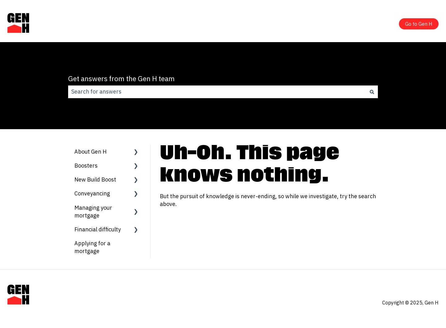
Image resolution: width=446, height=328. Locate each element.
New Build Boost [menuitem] (95, 179)
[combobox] (217, 91)
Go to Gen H (418, 24)
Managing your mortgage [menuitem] (93, 211)
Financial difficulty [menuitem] (97, 229)
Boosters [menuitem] (86, 165)
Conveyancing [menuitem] (92, 193)
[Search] (372, 91)
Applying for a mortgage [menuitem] (92, 247)
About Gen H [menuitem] (90, 151)
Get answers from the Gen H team (121, 78)
